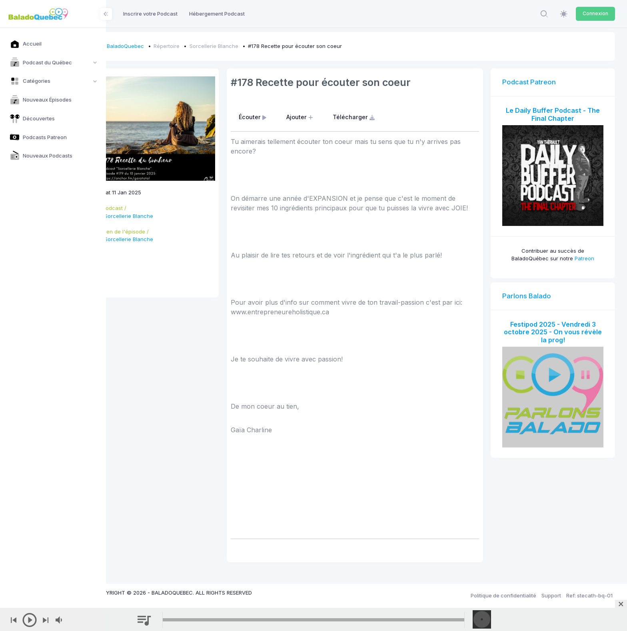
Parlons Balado (532, 290)
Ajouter (318, 117)
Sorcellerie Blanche (237, 46)
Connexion (595, 13)
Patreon (587, 253)
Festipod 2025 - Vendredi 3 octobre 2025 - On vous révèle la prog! (556, 326)
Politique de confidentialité (503, 595)
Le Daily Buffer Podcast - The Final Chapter (556, 114)
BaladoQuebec (148, 46)
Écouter (271, 117)
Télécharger (372, 117)
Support (551, 595)
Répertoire (190, 46)
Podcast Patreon (535, 82)
